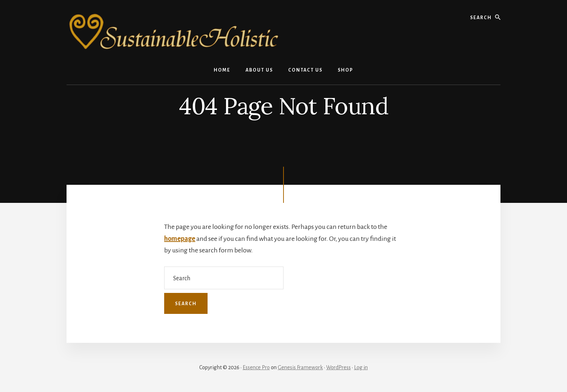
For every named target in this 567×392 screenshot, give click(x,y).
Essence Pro (256, 367)
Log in (361, 367)
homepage (179, 238)
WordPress (338, 367)
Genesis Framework (300, 367)
